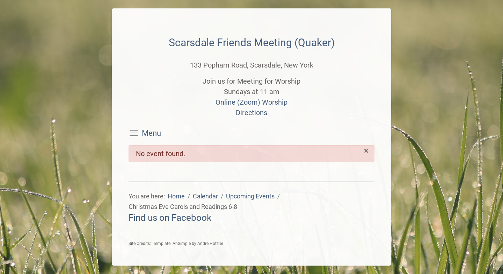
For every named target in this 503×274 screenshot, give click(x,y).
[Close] (366, 151)
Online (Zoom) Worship (251, 102)
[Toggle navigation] (134, 133)
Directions (251, 112)
